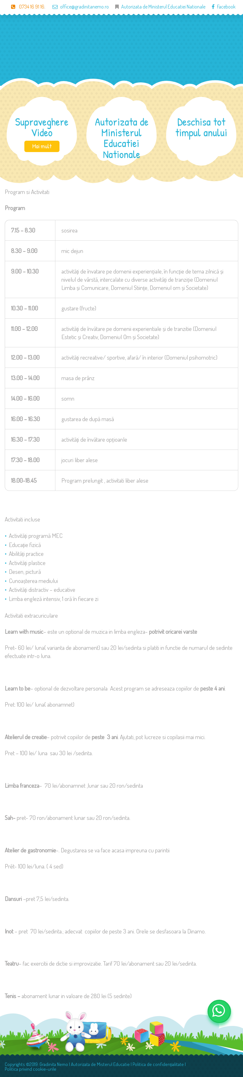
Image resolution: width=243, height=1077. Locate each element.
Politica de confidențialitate (158, 1064)
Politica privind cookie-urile (30, 1069)
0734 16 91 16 (24, 6)
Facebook (220, 6)
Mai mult (42, 146)
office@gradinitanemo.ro (77, 6)
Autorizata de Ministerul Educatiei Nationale (163, 6)
